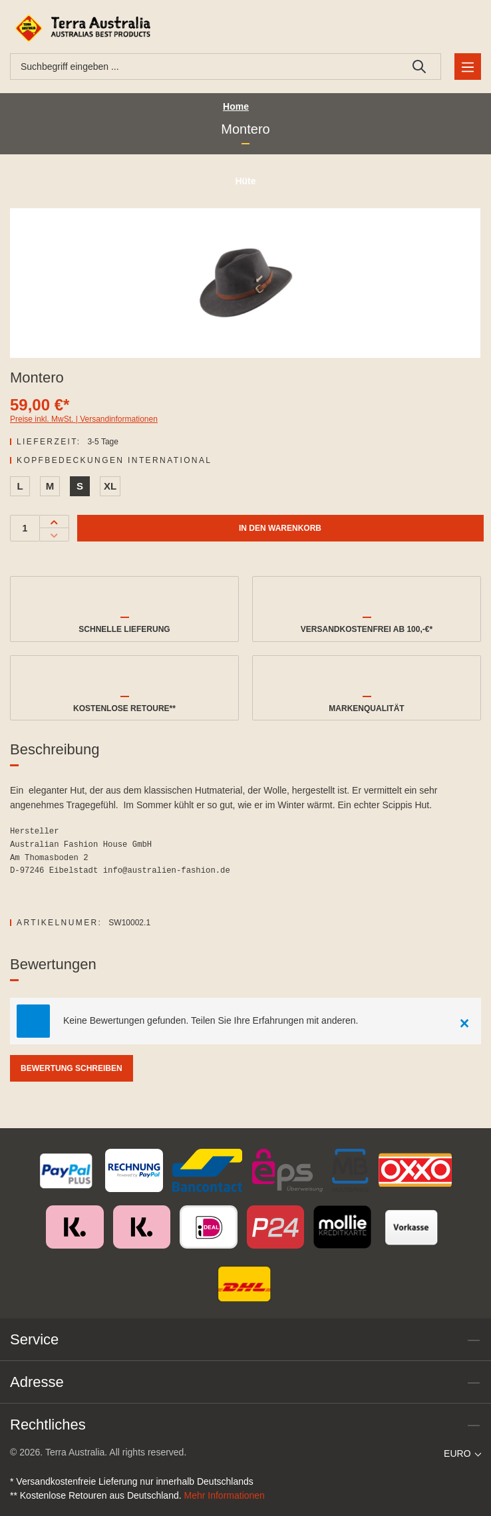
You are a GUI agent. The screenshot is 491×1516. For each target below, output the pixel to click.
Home (236, 106)
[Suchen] (419, 66)
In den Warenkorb (280, 528)
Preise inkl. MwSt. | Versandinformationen (84, 419)
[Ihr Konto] (447, 28)
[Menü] (467, 66)
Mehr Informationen (224, 1495)
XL (110, 486)
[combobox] (204, 66)
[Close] (464, 1021)
